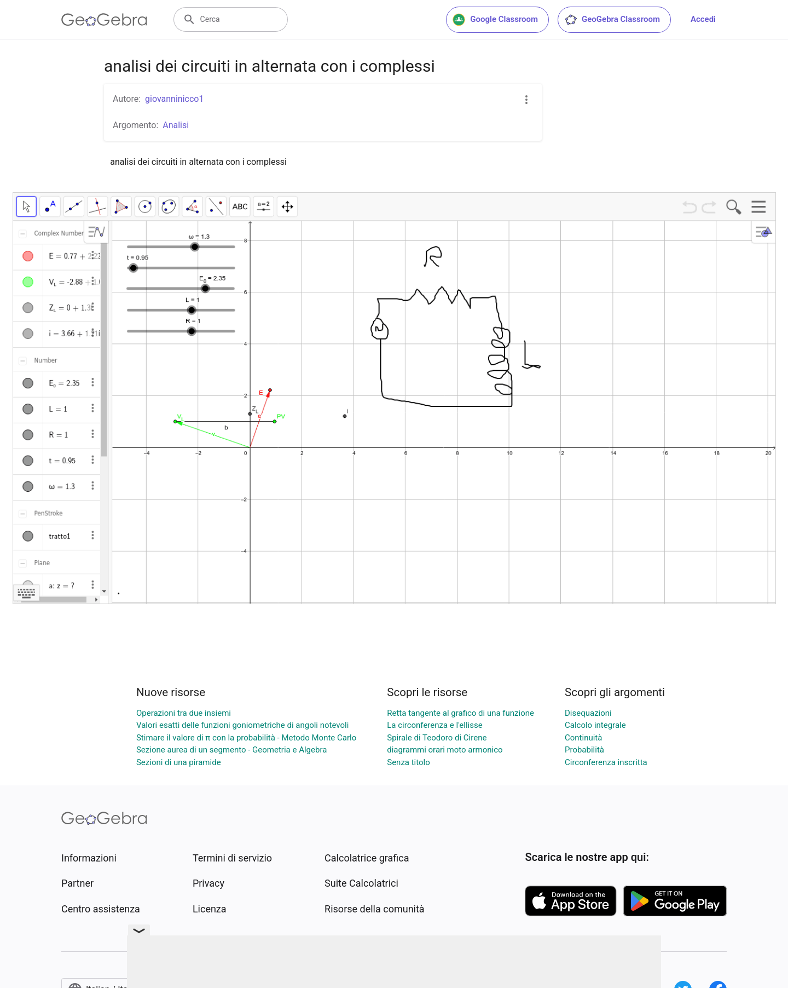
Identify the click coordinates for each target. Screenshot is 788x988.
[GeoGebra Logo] (104, 19)
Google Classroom (495, 19)
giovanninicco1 (174, 99)
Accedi (703, 19)
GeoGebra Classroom (612, 19)
